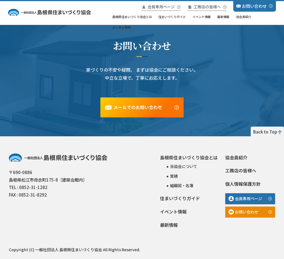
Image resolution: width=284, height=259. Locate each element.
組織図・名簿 (181, 185)
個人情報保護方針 (243, 183)
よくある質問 (121, 27)
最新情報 (223, 16)
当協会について (183, 166)
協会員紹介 (243, 16)
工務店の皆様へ (207, 6)
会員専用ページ (161, 6)
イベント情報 (201, 16)
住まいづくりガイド (172, 16)
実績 (174, 176)
